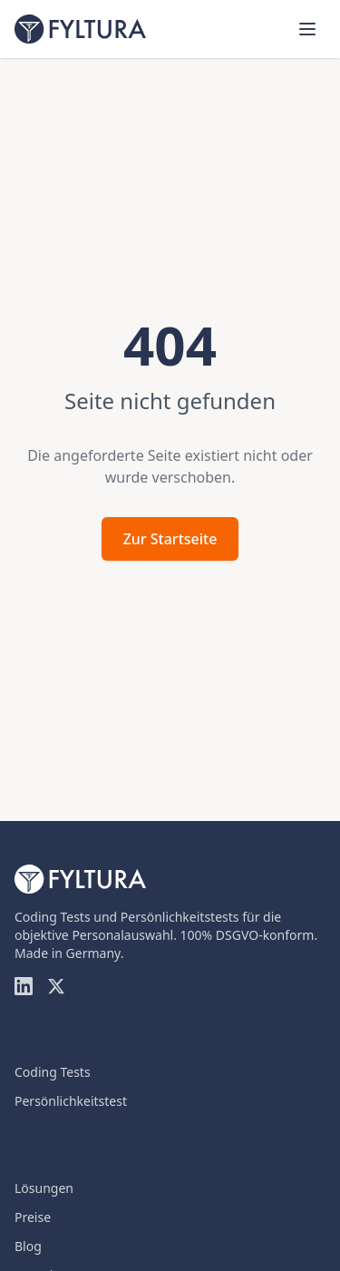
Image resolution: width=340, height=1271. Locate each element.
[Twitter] (56, 986)
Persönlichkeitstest (71, 1101)
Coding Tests (53, 1071)
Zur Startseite (170, 539)
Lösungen (44, 1188)
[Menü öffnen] (307, 29)
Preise (33, 1217)
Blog (28, 1246)
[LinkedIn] (24, 986)
